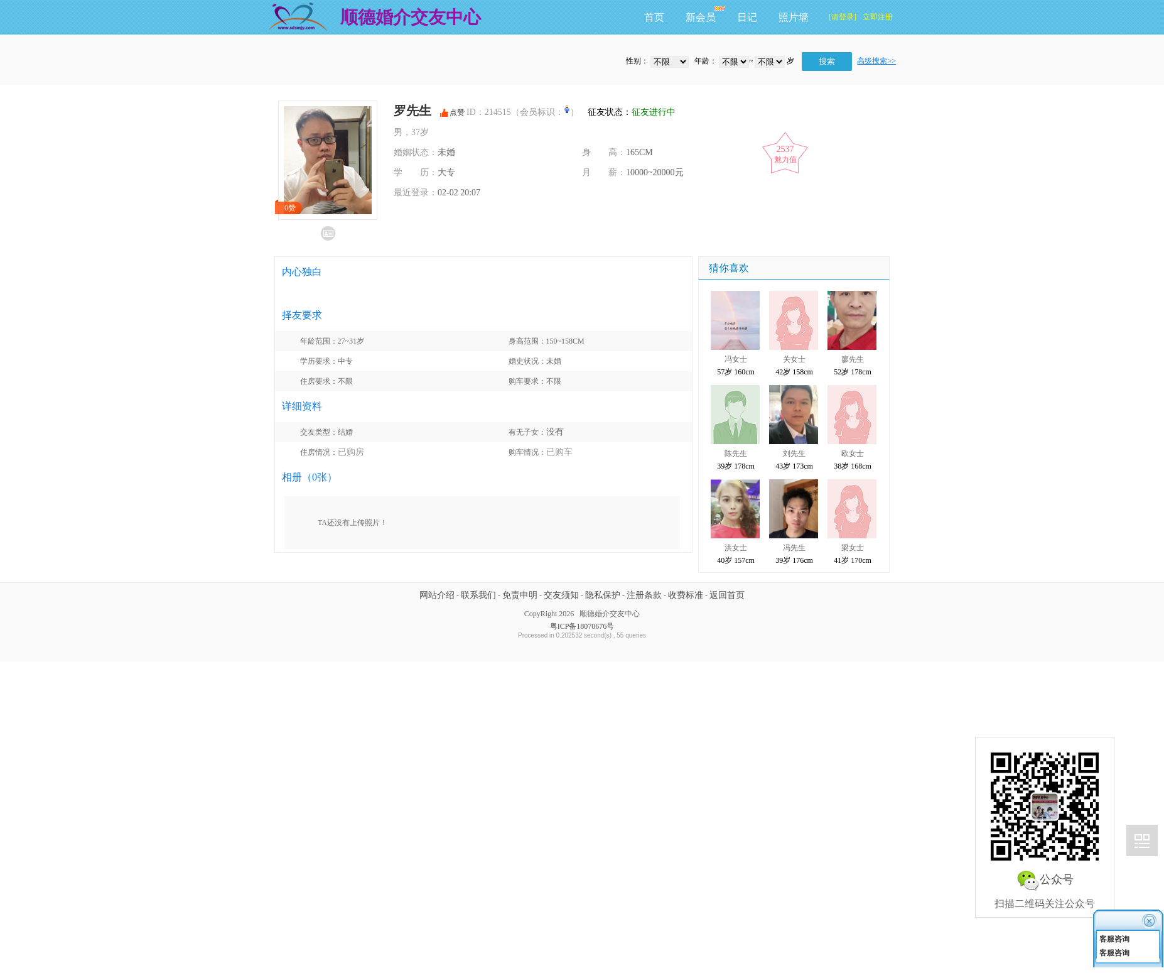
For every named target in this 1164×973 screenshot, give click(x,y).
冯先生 (794, 547)
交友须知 (561, 595)
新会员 (701, 17)
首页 (654, 17)
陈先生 (736, 453)
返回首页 (727, 595)
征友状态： (628, 112)
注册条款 (644, 595)
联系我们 (478, 595)
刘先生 (794, 453)
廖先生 (852, 359)
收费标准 (685, 595)
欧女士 (852, 453)
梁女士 (852, 547)
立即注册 (878, 17)
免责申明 (519, 595)
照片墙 (794, 17)
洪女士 (736, 547)
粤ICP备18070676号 (582, 626)
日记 (747, 17)
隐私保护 (602, 595)
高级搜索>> (876, 61)
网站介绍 (437, 595)
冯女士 (736, 359)
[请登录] (842, 17)
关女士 (794, 359)
